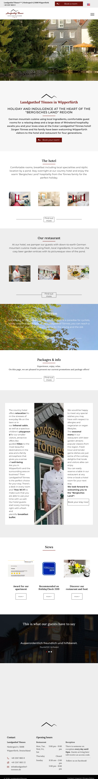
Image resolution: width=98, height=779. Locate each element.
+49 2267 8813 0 (9, 5)
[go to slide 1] (46, 651)
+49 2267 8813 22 (18, 762)
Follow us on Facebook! (76, 760)
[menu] (92, 14)
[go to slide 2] (49, 651)
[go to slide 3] (51, 651)
